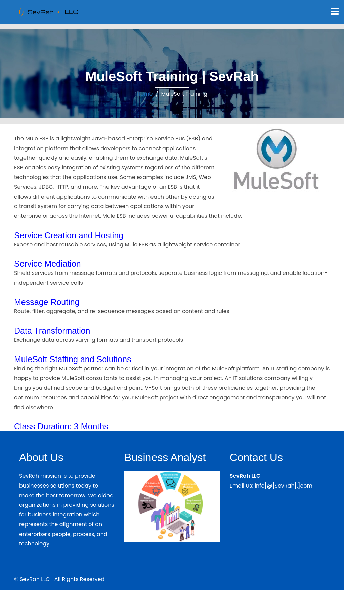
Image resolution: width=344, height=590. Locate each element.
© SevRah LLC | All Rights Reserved (59, 579)
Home (145, 94)
